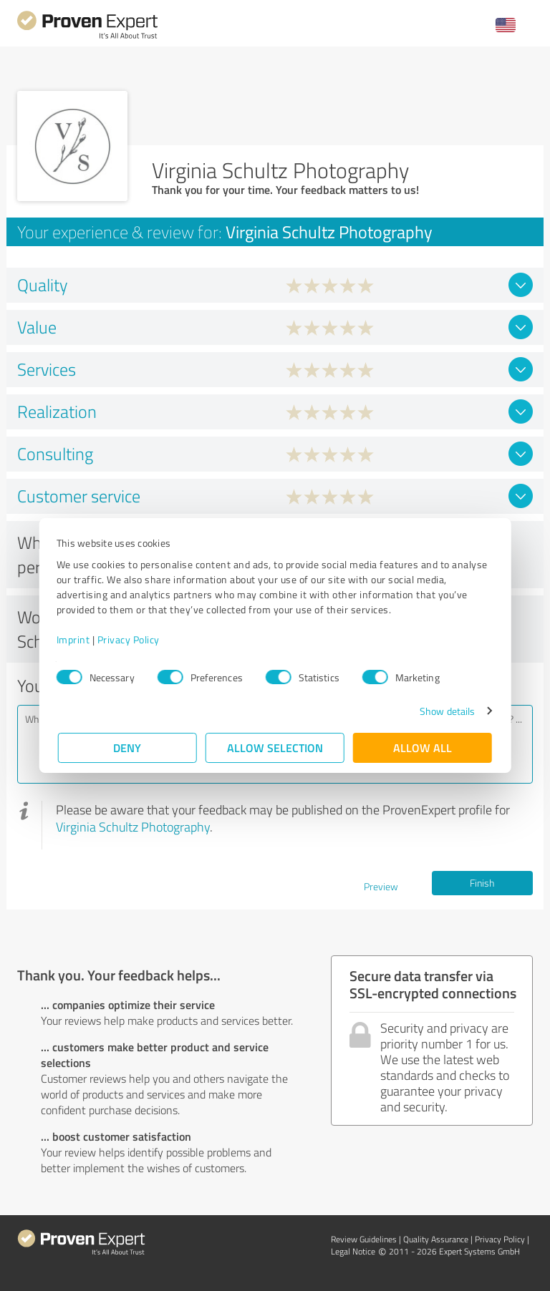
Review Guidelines (364, 1239)
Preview (381, 886)
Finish (482, 883)
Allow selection (275, 747)
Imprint (75, 639)
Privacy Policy (130, 639)
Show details (445, 711)
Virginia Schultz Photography (133, 826)
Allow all (422, 747)
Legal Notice (353, 1251)
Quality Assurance (435, 1239)
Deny (128, 747)
